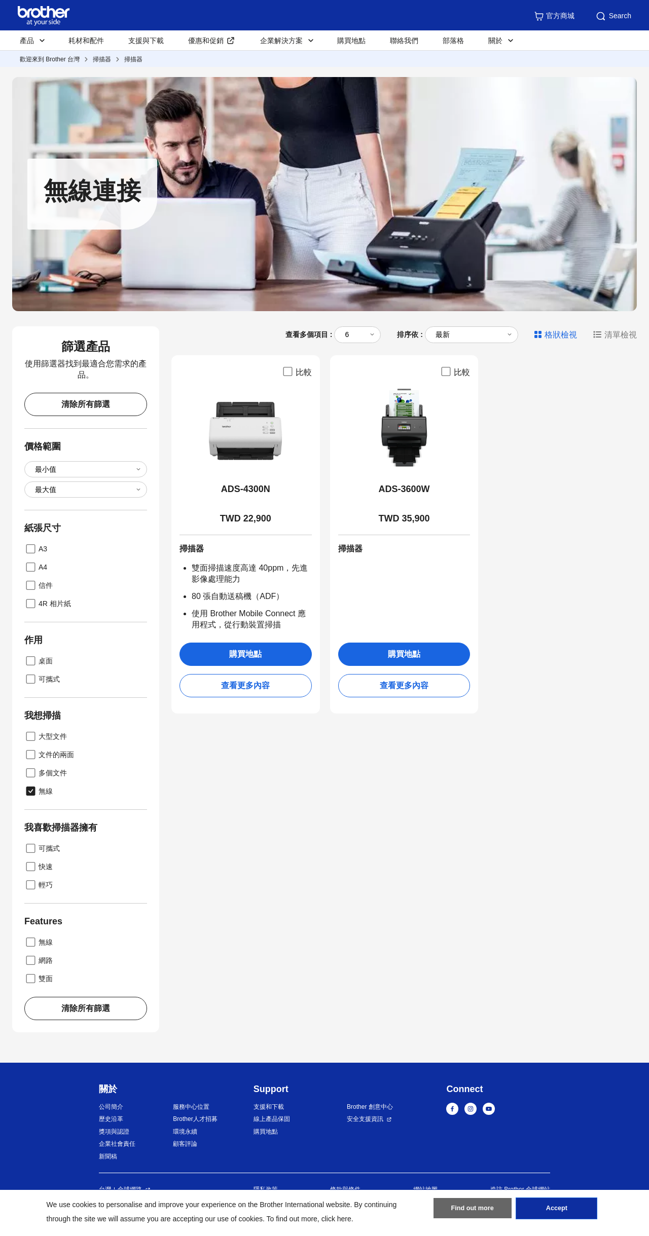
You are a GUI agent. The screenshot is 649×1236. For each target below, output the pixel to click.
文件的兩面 (49, 754)
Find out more (472, 1211)
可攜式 (42, 679)
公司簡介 (111, 1106)
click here (336, 1219)
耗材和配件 (86, 40)
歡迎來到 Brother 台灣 (50, 59)
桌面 (38, 661)
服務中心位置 (191, 1106)
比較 (296, 371)
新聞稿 (108, 1156)
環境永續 (185, 1131)
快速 (38, 866)
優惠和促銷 (206, 40)
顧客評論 (185, 1143)
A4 (35, 567)
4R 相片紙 (47, 603)
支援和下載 (269, 1106)
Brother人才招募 (195, 1118)
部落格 (453, 40)
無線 (38, 791)
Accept (557, 1211)
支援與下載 (146, 40)
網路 (38, 960)
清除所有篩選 (85, 404)
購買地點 (351, 40)
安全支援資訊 (365, 1118)
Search (613, 16)
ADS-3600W (403, 489)
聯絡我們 (404, 40)
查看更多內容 (245, 685)
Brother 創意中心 (370, 1106)
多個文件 (45, 773)
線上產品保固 (272, 1118)
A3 (35, 549)
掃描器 (102, 59)
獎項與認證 (114, 1131)
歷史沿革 (111, 1118)
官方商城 (554, 16)
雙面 (38, 978)
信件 (38, 585)
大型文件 (45, 736)
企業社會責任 (117, 1143)
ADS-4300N (245, 489)
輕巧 (38, 885)
